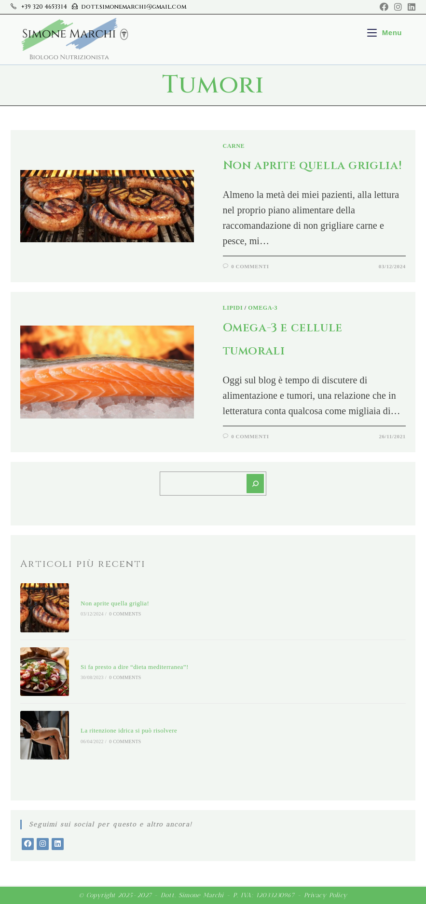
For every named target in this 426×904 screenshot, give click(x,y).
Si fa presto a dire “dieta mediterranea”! (135, 666)
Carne (234, 146)
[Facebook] (28, 844)
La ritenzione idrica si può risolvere (129, 730)
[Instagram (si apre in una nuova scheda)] (398, 7)
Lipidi (233, 307)
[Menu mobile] (384, 32)
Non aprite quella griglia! (312, 165)
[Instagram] (43, 844)
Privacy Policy (326, 895)
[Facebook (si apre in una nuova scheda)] (384, 7)
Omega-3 (262, 307)
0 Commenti (250, 266)
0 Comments (125, 613)
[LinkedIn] (58, 844)
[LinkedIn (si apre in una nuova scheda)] (410, 7)
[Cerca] (255, 483)
